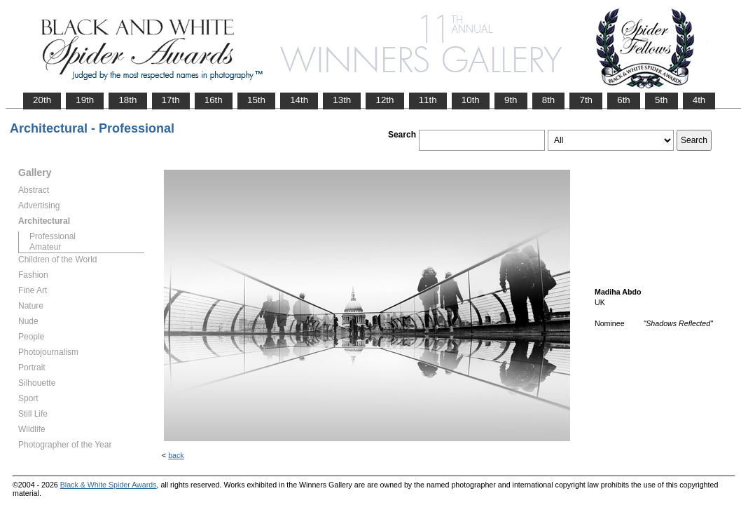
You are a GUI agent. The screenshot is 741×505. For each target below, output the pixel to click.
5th (661, 100)
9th (511, 100)
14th (299, 100)
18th (127, 100)
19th (85, 100)
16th (213, 100)
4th (699, 100)
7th (586, 100)
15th (256, 100)
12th (384, 100)
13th (342, 100)
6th (623, 100)
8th (548, 100)
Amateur (45, 247)
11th (428, 100)
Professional (52, 236)
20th (42, 100)
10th (470, 100)
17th (171, 100)
